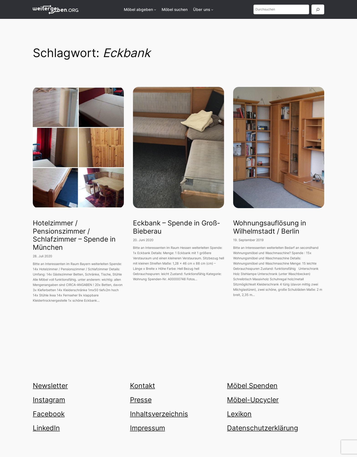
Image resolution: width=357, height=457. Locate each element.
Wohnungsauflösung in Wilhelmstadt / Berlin (269, 227)
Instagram (49, 400)
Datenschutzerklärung (262, 428)
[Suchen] (317, 9)
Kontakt (142, 385)
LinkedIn (46, 428)
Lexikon (239, 414)
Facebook (49, 414)
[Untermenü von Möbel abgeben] (155, 9)
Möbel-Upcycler (253, 400)
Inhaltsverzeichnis (159, 414)
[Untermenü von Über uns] (212, 9)
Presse (141, 400)
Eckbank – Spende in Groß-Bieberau (176, 227)
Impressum (147, 428)
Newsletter (50, 385)
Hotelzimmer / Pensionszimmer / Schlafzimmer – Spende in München (74, 235)
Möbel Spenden (252, 385)
